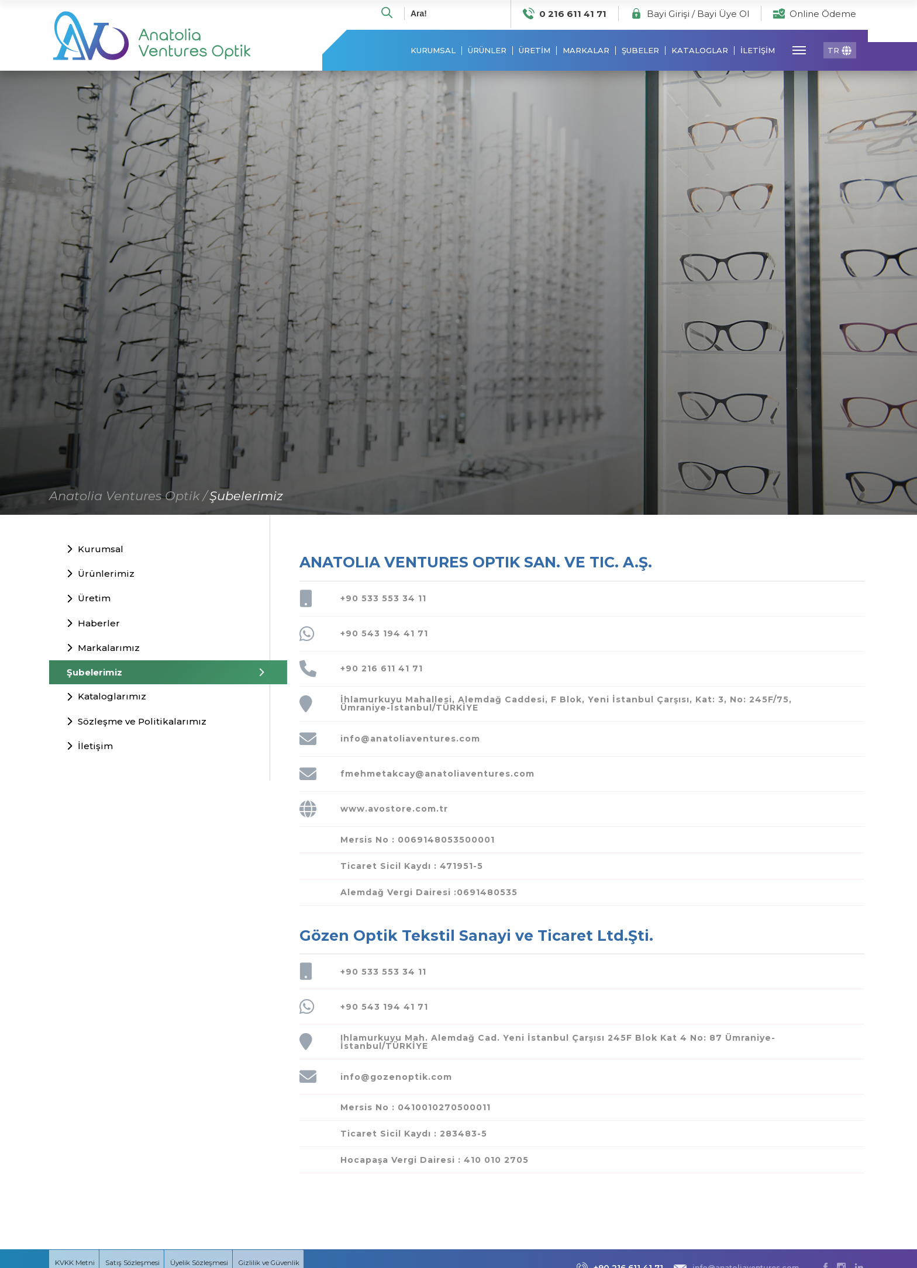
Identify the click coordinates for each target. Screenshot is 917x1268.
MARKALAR (586, 52)
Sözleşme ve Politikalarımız (136, 723)
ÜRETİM (534, 52)
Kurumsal (95, 551)
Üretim (89, 600)
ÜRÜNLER (487, 52)
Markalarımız (103, 650)
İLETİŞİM (757, 52)
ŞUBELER (640, 52)
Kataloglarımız (106, 698)
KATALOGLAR (699, 52)
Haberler (93, 624)
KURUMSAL (433, 52)
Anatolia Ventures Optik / (128, 497)
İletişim (90, 748)
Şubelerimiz (246, 497)
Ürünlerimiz (101, 575)
